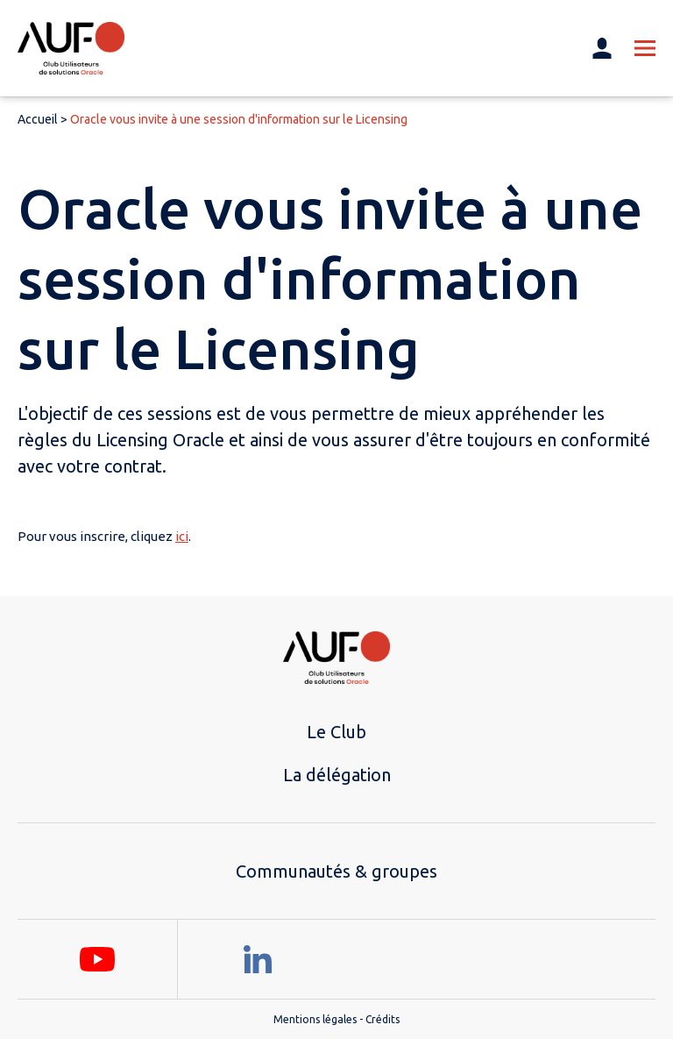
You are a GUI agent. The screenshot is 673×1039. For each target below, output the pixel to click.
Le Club (336, 732)
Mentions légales (315, 1019)
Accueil (38, 119)
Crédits (382, 1019)
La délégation (337, 775)
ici (181, 536)
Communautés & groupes (336, 871)
